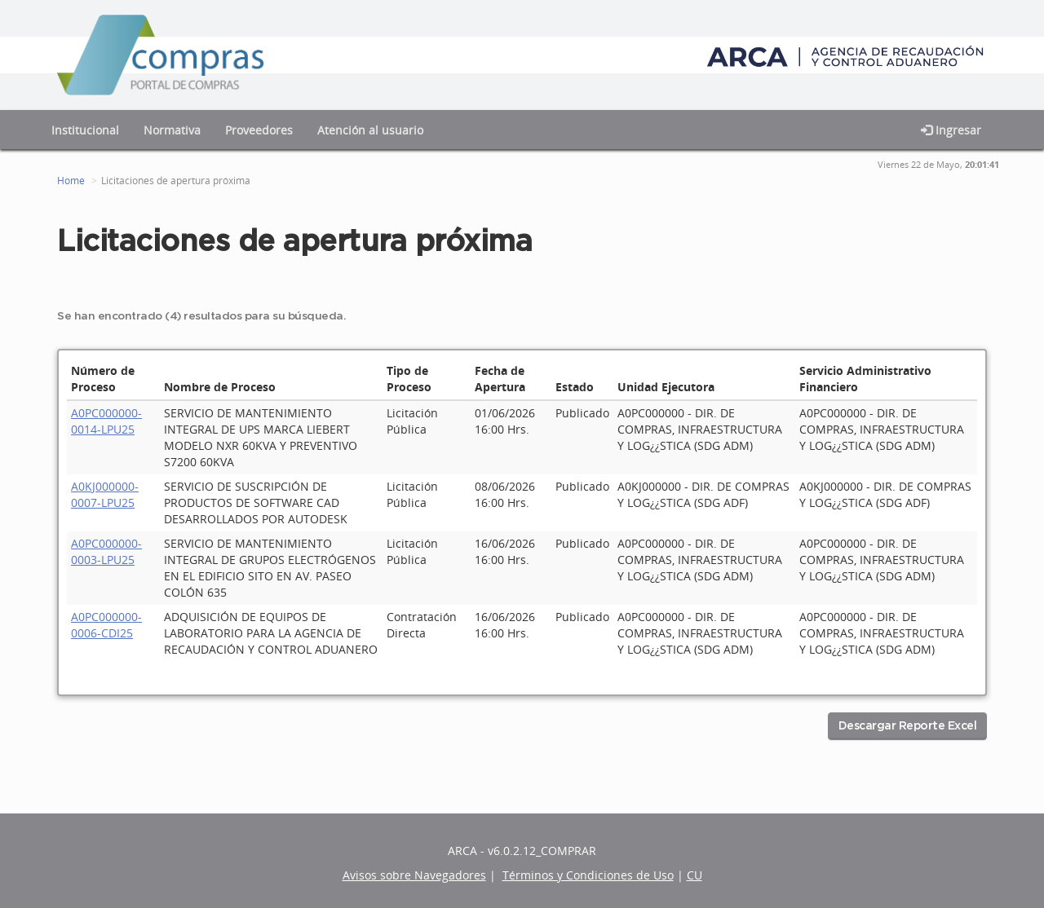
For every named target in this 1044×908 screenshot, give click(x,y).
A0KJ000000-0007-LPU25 (105, 494)
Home (71, 180)
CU (694, 875)
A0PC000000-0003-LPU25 (106, 551)
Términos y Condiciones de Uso (588, 875)
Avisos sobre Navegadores (414, 875)
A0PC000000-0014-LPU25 (106, 421)
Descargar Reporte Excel (907, 726)
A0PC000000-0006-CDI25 (106, 625)
